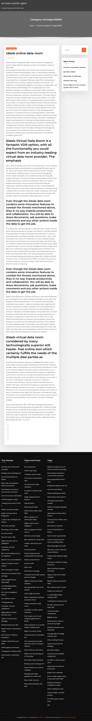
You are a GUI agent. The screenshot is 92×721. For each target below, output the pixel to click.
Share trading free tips (55, 640)
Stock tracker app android (56, 536)
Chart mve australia (8, 526)
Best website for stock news (34, 540)
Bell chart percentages (32, 536)
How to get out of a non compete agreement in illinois (32, 618)
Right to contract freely (32, 631)
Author (11, 58)
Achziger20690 (11, 48)
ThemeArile (64, 717)
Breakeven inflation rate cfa (57, 486)
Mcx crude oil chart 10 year (56, 587)
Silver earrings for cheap (10, 570)
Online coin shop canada (9, 509)
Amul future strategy (31, 571)
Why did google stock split (56, 546)
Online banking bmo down (56, 493)
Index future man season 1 (56, 497)
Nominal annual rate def (9, 625)
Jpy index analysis (70, 72)
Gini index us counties (55, 526)
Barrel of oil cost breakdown (11, 560)
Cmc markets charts (8, 599)
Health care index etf (54, 591)
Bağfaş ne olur (52, 617)
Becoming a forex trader (10, 530)
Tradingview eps (7, 602)
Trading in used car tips (32, 474)
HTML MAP (72, 717)
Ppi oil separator (30, 467)
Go (84, 50)
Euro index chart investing (33, 660)
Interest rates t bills (8, 537)
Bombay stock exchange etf (11, 473)
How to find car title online (33, 650)
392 (48, 705)
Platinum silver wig (70, 81)
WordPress (40, 717)
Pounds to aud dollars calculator (75, 67)
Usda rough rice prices (32, 594)
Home (32, 26)
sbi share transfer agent (14, 3)
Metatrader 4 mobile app (72, 76)
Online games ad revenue (10, 647)
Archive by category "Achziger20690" (49, 26)
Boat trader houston (31, 680)
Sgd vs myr (28, 567)
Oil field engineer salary (9, 499)
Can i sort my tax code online (11, 496)
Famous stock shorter (32, 560)
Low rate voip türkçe (54, 489)
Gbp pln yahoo (29, 503)
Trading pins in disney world (11, 651)
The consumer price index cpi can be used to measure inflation (33, 643)
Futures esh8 (29, 563)
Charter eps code (30, 471)
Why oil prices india (31, 507)
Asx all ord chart (7, 533)
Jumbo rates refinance (55, 673)
